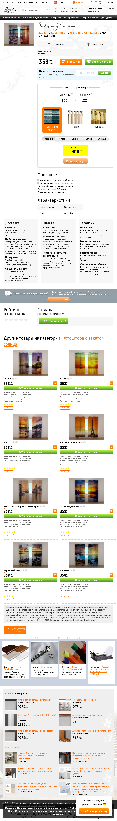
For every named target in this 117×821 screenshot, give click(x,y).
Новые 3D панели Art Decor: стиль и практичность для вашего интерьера (35, 769)
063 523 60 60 (61, 11)
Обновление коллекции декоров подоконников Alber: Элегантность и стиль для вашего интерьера (37, 786)
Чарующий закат (13, 570)
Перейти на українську (94, 811)
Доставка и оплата (22, 2)
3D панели (76, 702)
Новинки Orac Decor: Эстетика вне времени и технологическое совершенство (33, 756)
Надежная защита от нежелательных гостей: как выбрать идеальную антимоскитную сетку (89, 756)
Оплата (48, 223)
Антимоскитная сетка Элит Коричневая (35, 730)
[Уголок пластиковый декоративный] (72, 653)
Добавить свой (53, 321)
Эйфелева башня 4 (70, 442)
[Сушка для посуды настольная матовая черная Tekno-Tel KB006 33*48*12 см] (101, 653)
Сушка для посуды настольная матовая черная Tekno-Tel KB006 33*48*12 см (100, 670)
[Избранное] (91, 2)
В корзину (71, 61)
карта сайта (70, 803)
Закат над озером (69, 506)
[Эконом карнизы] (44, 653)
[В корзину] (55, 383)
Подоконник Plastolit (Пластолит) (14, 668)
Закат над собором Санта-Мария (21, 506)
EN (111, 2)
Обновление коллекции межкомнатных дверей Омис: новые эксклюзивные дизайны (90, 771)
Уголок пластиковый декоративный (72, 668)
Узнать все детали (58, 299)
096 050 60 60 (77, 8)
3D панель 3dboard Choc (84, 699)
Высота (85, 95)
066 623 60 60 (77, 11)
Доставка (12, 223)
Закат (63, 378)
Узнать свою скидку (31, 388)
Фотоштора (70, 207)
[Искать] (48, 10)
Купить (104, 72)
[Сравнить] (96, 2)
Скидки (79, 2)
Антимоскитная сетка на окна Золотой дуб (92, 730)
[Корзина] (100, 2)
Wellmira (41, 53)
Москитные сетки (26, 702)
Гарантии (87, 223)
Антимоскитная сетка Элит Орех (87, 715)
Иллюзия (64, 570)
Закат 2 (8, 442)
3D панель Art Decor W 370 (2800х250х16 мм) (38, 716)
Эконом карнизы (47, 667)
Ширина (65, 95)
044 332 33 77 (61, 8)
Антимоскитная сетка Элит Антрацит (34, 699)
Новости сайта (12, 746)
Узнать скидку (99, 61)
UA (108, 2)
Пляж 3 (7, 378)
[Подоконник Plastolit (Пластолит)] (15, 653)
